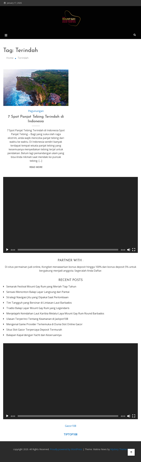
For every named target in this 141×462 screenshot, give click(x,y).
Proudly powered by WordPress (66, 449)
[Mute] (128, 249)
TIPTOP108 (70, 434)
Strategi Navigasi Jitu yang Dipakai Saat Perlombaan (37, 297)
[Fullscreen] (133, 249)
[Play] (7, 249)
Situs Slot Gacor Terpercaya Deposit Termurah (34, 329)
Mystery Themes (119, 449)
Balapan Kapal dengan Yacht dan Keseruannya (33, 335)
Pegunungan (36, 111)
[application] (70, 215)
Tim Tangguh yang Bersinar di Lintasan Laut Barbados (39, 302)
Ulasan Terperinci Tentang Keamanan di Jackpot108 (37, 319)
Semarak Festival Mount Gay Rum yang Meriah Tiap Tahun (41, 286)
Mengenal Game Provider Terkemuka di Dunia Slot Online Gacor (44, 324)
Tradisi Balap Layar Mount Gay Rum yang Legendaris (37, 308)
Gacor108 (70, 426)
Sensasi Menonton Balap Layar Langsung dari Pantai (37, 292)
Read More (35, 167)
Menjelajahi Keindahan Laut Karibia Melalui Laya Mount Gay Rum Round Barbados (55, 313)
